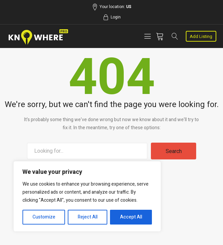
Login (116, 17)
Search (174, 151)
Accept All (131, 216)
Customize (44, 216)
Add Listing (201, 36)
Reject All (88, 216)
